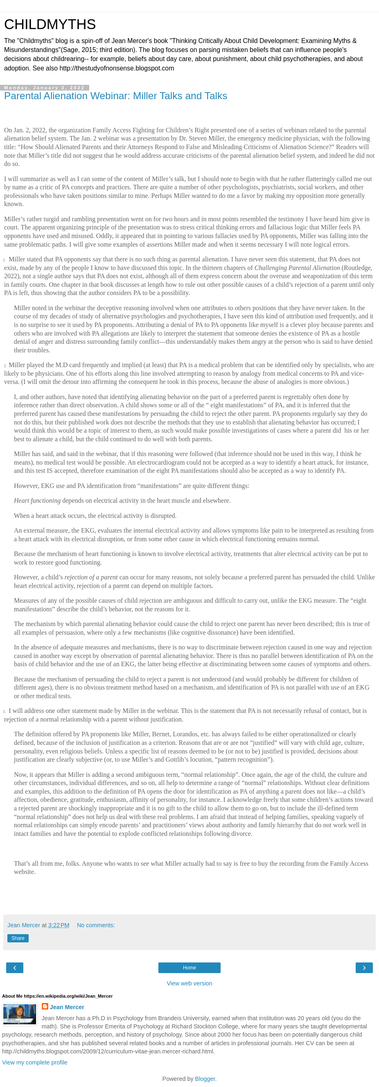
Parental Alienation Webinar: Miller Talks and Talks (115, 95)
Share (18, 938)
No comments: (96, 925)
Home (189, 968)
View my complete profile (35, 1062)
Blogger (205, 1079)
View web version (189, 983)
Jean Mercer (67, 1007)
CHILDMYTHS (50, 24)
